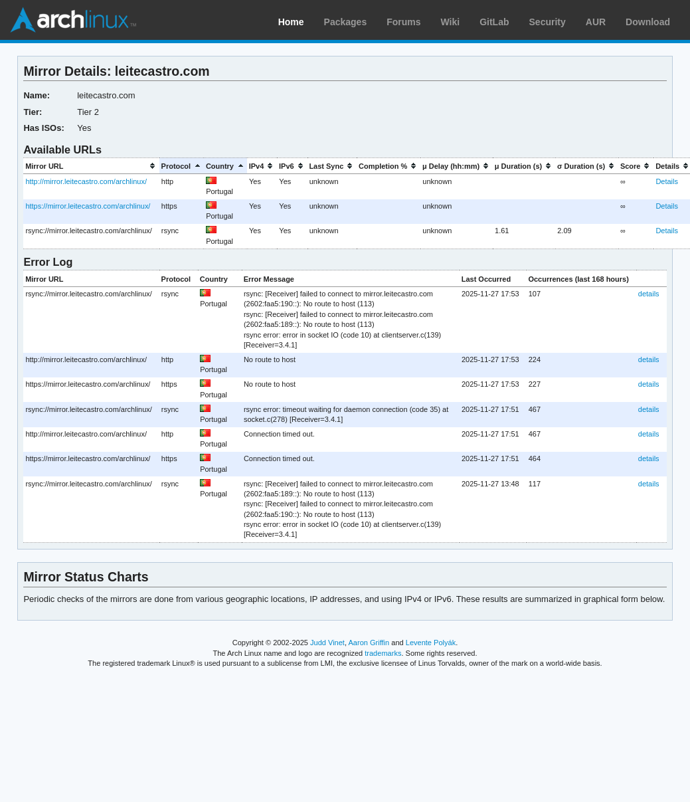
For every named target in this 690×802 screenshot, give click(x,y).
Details (666, 181)
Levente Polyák (431, 643)
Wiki (450, 22)
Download (648, 22)
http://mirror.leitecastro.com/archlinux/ (86, 181)
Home (291, 22)
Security (547, 22)
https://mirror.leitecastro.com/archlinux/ (87, 206)
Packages (345, 22)
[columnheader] (91, 165)
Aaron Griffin (368, 643)
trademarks (383, 653)
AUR (596, 22)
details (648, 294)
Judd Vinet (327, 643)
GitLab (494, 22)
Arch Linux (73, 20)
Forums (403, 22)
